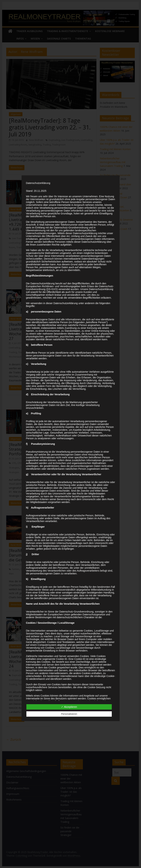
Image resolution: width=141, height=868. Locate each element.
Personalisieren (69, 714)
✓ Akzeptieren (69, 706)
